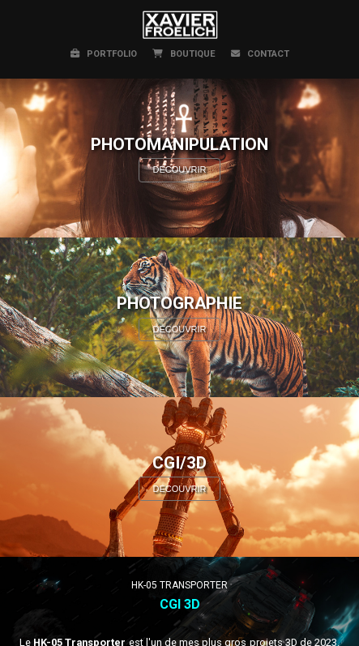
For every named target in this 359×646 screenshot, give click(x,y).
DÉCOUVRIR (179, 169)
